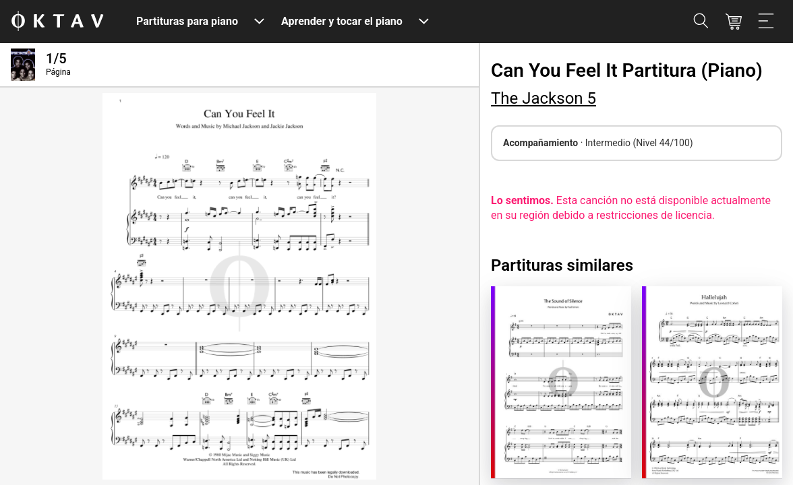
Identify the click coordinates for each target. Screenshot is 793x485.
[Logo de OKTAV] (57, 22)
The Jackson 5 (543, 98)
